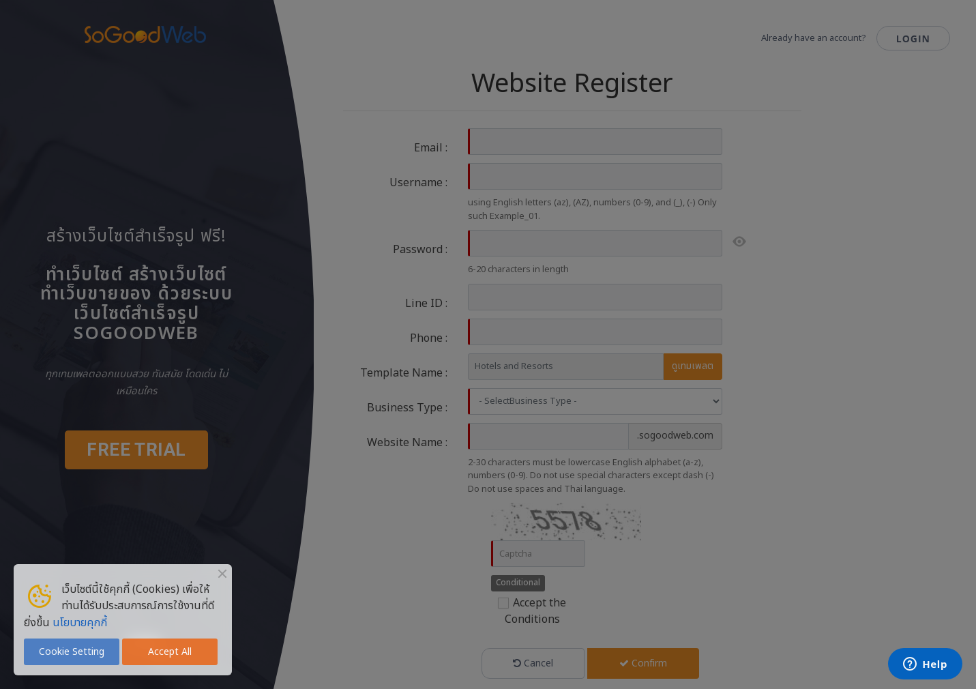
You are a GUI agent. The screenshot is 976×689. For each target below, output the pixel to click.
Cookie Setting (71, 652)
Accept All (170, 652)
